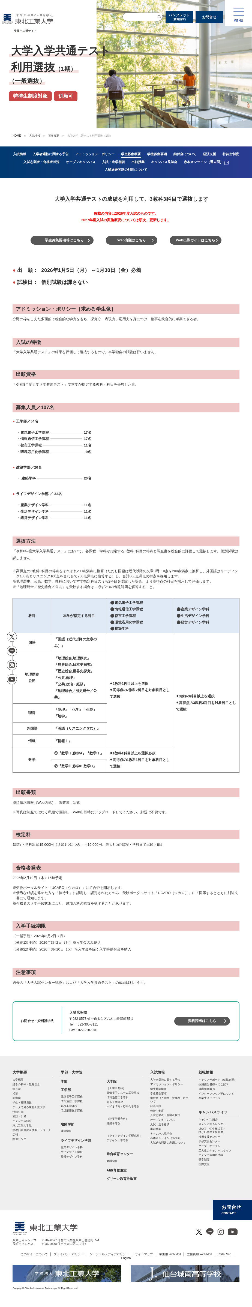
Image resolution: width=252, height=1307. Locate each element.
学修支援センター (209, 1141)
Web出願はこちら (131, 240)
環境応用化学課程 (72, 1110)
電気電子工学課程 (72, 1096)
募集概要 (53, 135)
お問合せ (209, 17)
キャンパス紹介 (208, 1119)
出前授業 (155, 1129)
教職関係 (112, 1160)
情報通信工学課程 (72, 1101)
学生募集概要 (158, 1088)
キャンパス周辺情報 (211, 1154)
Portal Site (224, 1254)
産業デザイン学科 (72, 1147)
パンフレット (179, 17)
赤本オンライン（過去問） (166, 1138)
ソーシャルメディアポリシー (109, 1254)
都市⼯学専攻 (115, 1102)
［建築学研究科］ (117, 1118)
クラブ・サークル (209, 1145)
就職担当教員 (207, 1088)
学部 (64, 1081)
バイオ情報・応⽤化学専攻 (123, 1106)
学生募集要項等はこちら (64, 240)
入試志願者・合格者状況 (165, 1115)
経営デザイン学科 (72, 1156)
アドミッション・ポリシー (166, 1084)
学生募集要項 (158, 1093)
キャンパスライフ (213, 1112)
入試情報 (34, 135)
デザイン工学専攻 (117, 1140)
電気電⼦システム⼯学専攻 (123, 1092)
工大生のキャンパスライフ (215, 1150)
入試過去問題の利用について (168, 1142)
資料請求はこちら (202, 1021)
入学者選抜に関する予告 (165, 1079)
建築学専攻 (113, 1123)
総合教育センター (120, 1154)
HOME (17, 135)
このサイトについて (34, 1254)
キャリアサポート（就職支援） (218, 1079)
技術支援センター (209, 1136)
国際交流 (204, 1164)
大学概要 (20, 1072)
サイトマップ (144, 1254)
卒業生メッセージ (209, 1097)
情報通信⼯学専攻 (117, 1097)
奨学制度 (204, 1159)
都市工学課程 (69, 1105)
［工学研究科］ (116, 1088)
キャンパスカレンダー (212, 1124)
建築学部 (67, 1124)
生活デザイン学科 (72, 1151)
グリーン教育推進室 (122, 1179)
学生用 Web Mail (170, 1254)
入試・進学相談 (159, 1124)
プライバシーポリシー (69, 1254)
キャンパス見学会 (161, 1133)
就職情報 (206, 1072)
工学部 (66, 1090)
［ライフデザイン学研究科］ (124, 1135)
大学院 (112, 1081)
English (126, 1258)
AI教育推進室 (117, 1170)
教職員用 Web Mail (199, 1254)
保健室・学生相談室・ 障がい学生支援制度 (212, 1130)
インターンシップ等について (216, 1093)
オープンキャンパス (162, 1119)
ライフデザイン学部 (76, 1141)
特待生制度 (157, 1110)
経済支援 (155, 1106)
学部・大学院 (72, 1072)
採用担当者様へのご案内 (214, 1084)
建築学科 (66, 1130)
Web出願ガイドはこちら (195, 240)
